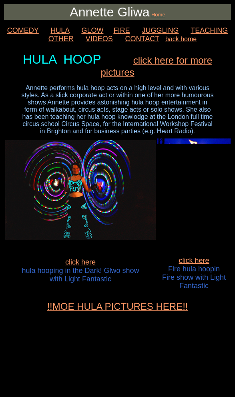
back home (181, 39)
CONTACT (142, 39)
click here (80, 262)
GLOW (92, 30)
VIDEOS (99, 39)
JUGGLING (160, 30)
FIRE (121, 30)
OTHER (61, 39)
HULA (59, 30)
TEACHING (209, 30)
